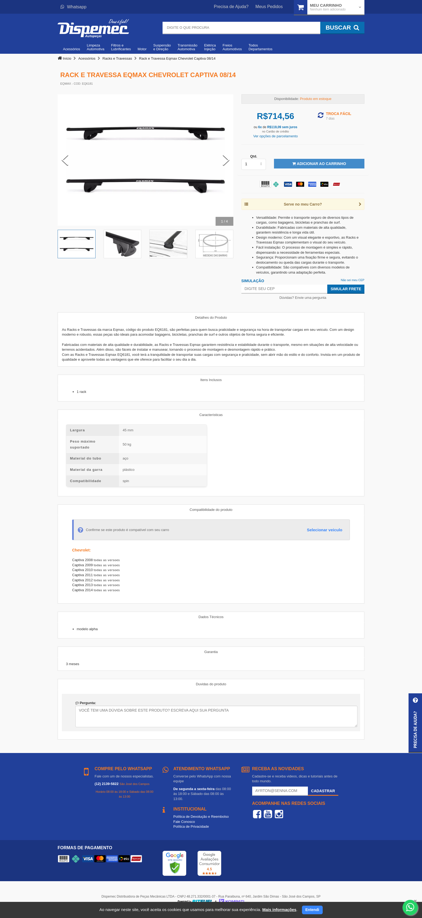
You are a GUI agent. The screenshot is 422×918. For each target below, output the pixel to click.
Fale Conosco (184, 822)
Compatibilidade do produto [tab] (211, 510)
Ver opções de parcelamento (275, 136)
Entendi (312, 910)
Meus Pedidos (269, 6)
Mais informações (279, 909)
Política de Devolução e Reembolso (201, 817)
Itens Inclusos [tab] (211, 380)
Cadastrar (323, 791)
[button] (415, 723)
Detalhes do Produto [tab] (211, 317)
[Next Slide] (226, 160)
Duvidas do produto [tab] (211, 684)
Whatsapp (73, 7)
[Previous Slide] (65, 160)
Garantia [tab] (211, 652)
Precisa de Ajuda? (231, 6)
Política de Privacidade (191, 826)
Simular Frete (345, 289)
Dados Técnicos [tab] (211, 617)
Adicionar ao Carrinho (319, 164)
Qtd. (253, 156)
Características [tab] (211, 415)
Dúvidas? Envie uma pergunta (302, 298)
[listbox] (253, 164)
